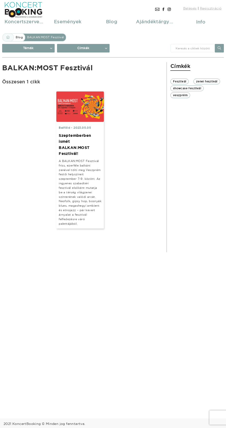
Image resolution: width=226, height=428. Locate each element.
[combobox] (193, 48)
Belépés (190, 8)
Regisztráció (211, 8)
